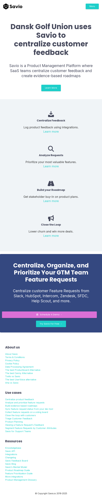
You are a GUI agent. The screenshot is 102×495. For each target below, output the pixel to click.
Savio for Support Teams (18, 431)
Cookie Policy (12, 363)
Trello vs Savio (12, 376)
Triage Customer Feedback (18, 418)
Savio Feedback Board (16, 460)
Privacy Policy (12, 360)
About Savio (11, 354)
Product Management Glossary (21, 480)
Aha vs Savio (11, 382)
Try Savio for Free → (51, 323)
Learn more (51, 131)
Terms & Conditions (15, 357)
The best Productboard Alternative (22, 370)
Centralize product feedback (19, 399)
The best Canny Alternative (19, 373)
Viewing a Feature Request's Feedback (24, 425)
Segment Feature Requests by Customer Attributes (30, 428)
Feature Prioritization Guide (19, 473)
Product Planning (14, 421)
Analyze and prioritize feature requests (24, 402)
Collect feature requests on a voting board (26, 412)
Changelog (10, 457)
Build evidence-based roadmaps (21, 405)
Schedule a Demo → (49, 314)
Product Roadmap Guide (17, 470)
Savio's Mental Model (16, 467)
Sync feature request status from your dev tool (29, 409)
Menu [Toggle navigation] (92, 6)
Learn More (51, 87)
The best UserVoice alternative (20, 379)
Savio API (10, 451)
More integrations (14, 476)
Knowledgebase (13, 448)
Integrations (11, 454)
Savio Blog (10, 464)
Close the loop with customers (20, 415)
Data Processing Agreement (19, 366)
